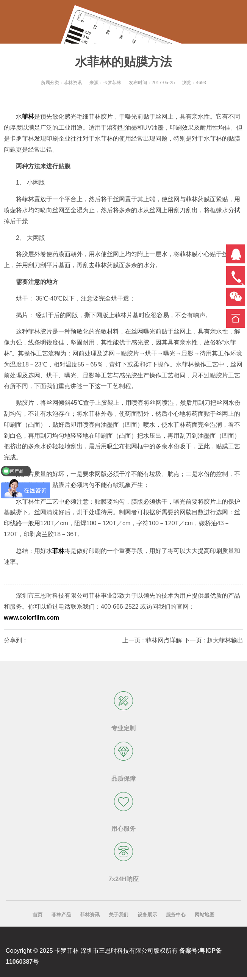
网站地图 (204, 915)
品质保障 (123, 778)
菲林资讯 (90, 915)
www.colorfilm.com (31, 617)
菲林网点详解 (163, 640)
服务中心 (176, 915)
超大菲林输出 (225, 640)
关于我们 (118, 915)
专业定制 (123, 728)
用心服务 (123, 828)
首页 (37, 915)
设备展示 (147, 915)
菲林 (28, 116)
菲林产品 (61, 915)
